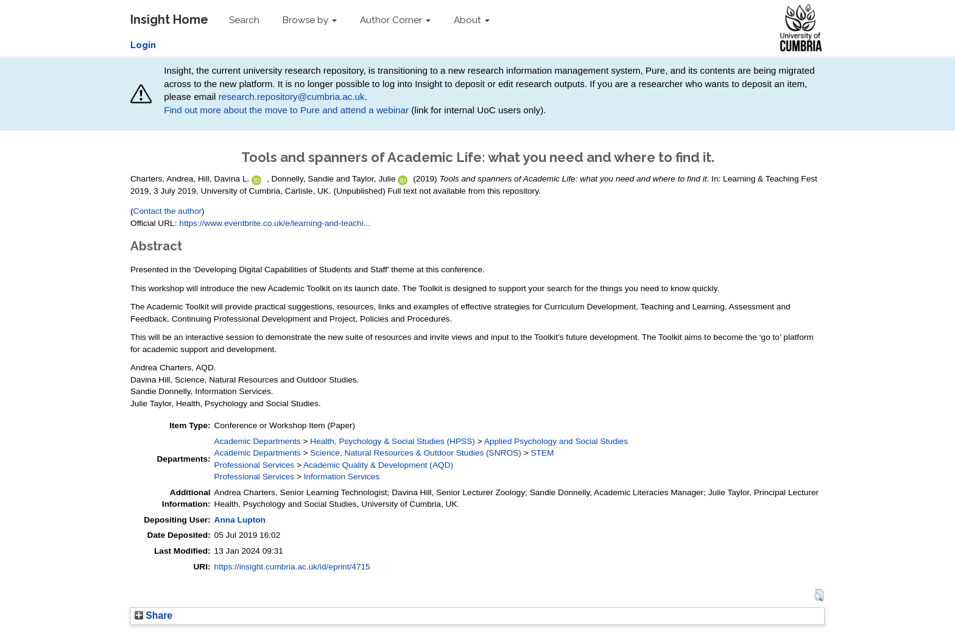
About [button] (472, 20)
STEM (542, 452)
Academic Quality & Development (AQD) (378, 465)
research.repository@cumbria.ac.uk (292, 96)
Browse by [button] (310, 20)
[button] (818, 595)
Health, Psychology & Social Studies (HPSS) (392, 441)
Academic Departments (257, 441)
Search (244, 20)
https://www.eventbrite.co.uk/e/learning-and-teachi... (274, 223)
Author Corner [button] (395, 20)
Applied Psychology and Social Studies (556, 441)
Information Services (342, 476)
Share (153, 615)
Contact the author (167, 211)
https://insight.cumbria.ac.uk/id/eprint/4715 (292, 566)
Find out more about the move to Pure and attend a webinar (286, 110)
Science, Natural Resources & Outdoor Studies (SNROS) (415, 452)
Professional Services (254, 465)
